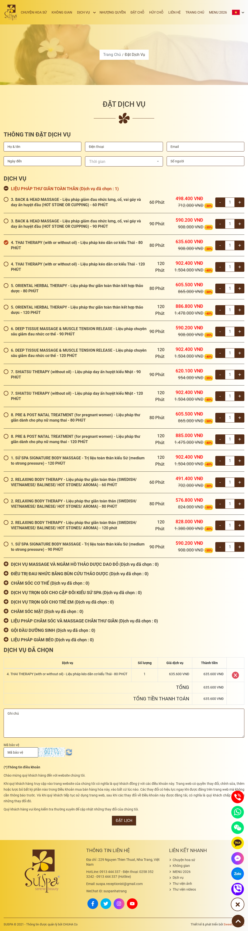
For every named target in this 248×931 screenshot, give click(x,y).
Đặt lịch (124, 820)
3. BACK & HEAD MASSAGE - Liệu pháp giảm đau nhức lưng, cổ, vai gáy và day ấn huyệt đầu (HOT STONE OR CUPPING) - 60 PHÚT (76, 202)
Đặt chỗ (143, 12)
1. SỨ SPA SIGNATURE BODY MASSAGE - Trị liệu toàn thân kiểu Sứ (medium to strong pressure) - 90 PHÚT (78, 547)
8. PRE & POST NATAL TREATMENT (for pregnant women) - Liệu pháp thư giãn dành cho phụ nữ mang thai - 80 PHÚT (75, 418)
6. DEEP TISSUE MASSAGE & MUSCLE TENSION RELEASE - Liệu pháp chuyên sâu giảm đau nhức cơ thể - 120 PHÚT (79, 353)
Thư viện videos (184, 889)
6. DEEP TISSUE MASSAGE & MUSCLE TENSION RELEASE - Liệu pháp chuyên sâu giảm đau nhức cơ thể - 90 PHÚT (79, 331)
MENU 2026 (219, 12)
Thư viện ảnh (182, 884)
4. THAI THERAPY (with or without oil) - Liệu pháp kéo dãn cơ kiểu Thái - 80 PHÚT (77, 245)
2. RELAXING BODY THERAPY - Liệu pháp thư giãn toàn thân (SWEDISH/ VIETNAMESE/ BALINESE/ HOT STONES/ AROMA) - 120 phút (74, 525)
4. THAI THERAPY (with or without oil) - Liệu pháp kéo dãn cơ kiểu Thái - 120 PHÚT (78, 267)
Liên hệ (177, 12)
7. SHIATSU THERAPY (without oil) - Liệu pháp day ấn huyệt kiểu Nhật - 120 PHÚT (77, 396)
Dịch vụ (91, 12)
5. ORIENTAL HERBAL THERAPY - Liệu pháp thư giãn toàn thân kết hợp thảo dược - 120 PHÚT (77, 310)
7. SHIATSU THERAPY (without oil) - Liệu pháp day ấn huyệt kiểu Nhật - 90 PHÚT (76, 374)
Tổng (182, 687)
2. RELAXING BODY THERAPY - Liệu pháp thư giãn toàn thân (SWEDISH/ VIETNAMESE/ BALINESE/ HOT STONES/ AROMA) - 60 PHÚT (74, 482)
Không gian (71, 12)
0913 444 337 (103, 872)
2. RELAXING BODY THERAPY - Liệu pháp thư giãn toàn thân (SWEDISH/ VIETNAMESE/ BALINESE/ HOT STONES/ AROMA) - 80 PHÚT (74, 504)
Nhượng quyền (119, 12)
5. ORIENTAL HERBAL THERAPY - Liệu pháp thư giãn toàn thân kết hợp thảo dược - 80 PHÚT (77, 288)
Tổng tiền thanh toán (161, 698)
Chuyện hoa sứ (44, 12)
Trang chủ (196, 12)
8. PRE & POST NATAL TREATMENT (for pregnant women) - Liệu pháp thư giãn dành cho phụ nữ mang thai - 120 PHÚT (75, 439)
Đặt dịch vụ (135, 54)
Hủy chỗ (161, 12)
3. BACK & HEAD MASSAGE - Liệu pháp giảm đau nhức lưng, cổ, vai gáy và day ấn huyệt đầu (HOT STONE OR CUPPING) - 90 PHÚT (76, 224)
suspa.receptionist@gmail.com (114, 884)
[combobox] (124, 161)
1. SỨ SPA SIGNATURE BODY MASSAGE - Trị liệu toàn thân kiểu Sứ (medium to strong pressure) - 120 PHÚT (78, 461)
